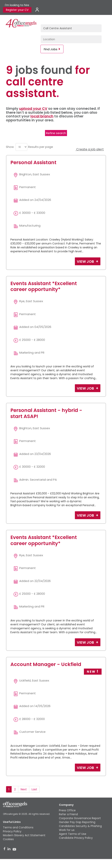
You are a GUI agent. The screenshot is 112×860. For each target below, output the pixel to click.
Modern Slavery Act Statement (24, 835)
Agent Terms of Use (72, 834)
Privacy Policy (12, 831)
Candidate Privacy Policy (76, 838)
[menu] (21, 147)
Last (34, 789)
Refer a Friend (68, 814)
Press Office (67, 810)
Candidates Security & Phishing (80, 826)
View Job (86, 261)
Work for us (66, 830)
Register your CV (17, 10)
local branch (41, 116)
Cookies (8, 839)
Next (24, 789)
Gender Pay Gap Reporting (77, 822)
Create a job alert (89, 149)
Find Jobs (50, 49)
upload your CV (33, 108)
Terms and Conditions (18, 827)
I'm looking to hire (17, 5)
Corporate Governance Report (80, 818)
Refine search (56, 133)
